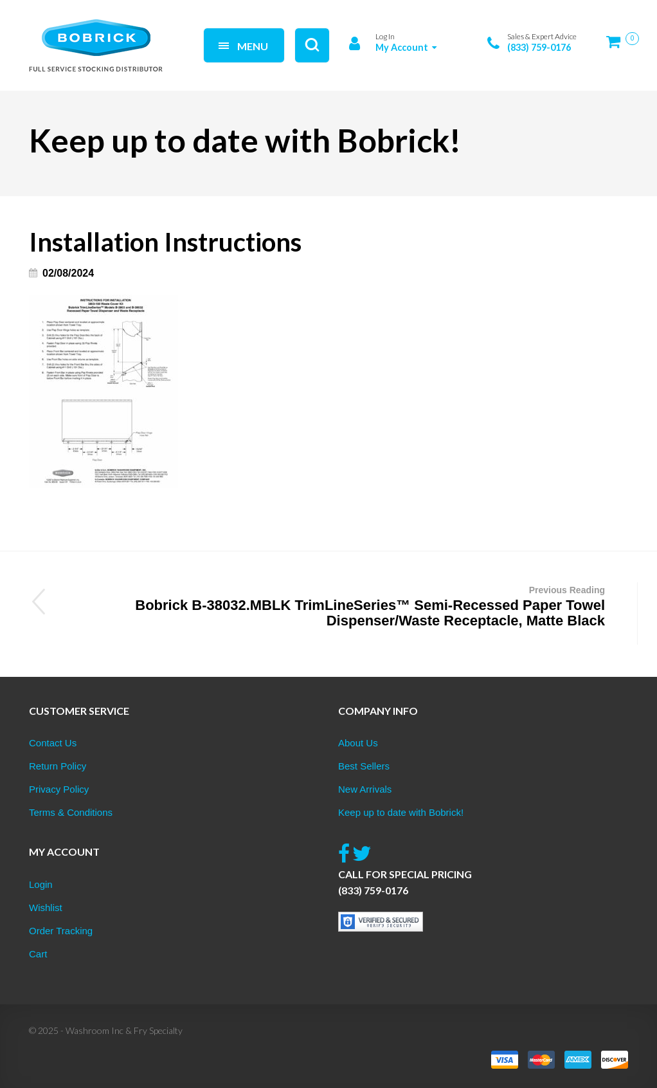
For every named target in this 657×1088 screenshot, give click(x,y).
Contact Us (52, 742)
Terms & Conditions (71, 812)
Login (41, 884)
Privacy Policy (59, 789)
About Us (358, 742)
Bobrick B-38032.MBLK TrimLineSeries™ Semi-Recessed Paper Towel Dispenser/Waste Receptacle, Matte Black (333, 605)
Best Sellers (364, 766)
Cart (38, 953)
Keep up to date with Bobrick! (401, 812)
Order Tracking (61, 930)
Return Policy (57, 766)
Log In (385, 36)
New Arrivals (365, 789)
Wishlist (45, 907)
